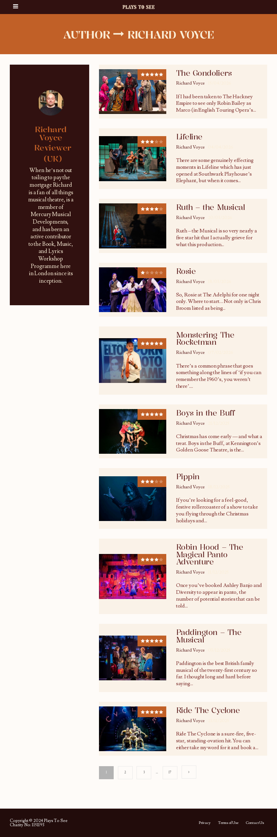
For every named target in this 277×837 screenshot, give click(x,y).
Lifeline (189, 137)
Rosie (186, 271)
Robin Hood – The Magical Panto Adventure (209, 554)
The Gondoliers (204, 73)
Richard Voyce (190, 83)
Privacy (205, 823)
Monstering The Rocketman (205, 338)
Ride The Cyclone (208, 710)
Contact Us (255, 823)
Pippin (188, 477)
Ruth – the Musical (210, 207)
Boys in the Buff (205, 413)
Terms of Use (228, 823)
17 (170, 772)
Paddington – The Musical (208, 635)
